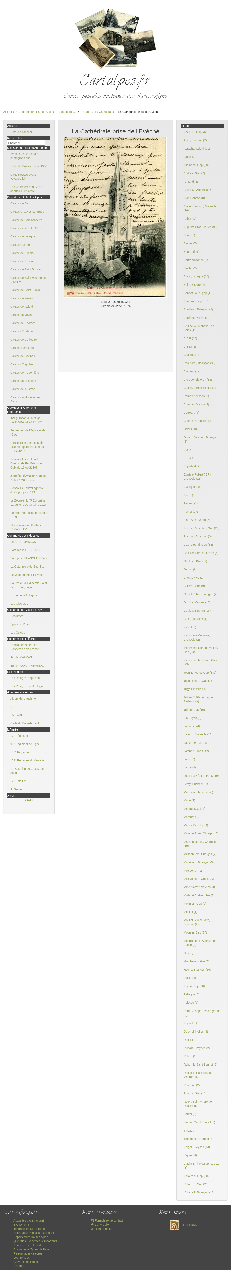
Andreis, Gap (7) (194, 173)
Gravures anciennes (26, 1261)
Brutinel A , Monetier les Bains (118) (199, 328)
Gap (86, 111)
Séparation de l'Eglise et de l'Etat (27, 432)
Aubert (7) (190, 218)
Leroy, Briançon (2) (196, 784)
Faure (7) (190, 495)
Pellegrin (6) (191, 994)
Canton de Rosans (22, 261)
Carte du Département (24, 723)
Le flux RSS (182, 1224)
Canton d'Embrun (21, 331)
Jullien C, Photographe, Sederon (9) (199, 699)
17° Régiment (19, 735)
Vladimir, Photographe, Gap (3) (201, 1165)
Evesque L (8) (193, 487)
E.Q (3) (188, 458)
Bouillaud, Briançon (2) (198, 309)
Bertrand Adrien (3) (196, 260)
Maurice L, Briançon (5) (199, 862)
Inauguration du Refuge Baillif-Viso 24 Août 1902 (26, 420)
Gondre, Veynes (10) (197, 602)
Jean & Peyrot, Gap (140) (200, 672)
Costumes (16, 616)
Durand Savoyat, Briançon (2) (200, 439)
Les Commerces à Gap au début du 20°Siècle (27, 189)
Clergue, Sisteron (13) (198, 379)
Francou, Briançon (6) (198, 536)
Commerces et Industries (29, 1245)
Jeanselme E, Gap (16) (198, 680)
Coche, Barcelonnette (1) (200, 387)
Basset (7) (190, 243)
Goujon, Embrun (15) (197, 610)
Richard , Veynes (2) (197, 1048)
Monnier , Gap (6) (195, 903)
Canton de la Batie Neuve (26, 228)
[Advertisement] (115, 339)
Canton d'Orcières (22, 347)
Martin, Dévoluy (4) (196, 825)
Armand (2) (191, 181)
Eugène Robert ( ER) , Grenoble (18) (198, 476)
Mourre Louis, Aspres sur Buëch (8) (200, 943)
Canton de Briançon (23, 380)
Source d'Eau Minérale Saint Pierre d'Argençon (28, 585)
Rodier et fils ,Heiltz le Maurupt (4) (198, 1075)
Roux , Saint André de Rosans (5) (198, 1103)
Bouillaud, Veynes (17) (198, 317)
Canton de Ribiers (22, 253)
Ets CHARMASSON (23, 541)
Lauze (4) (190, 767)
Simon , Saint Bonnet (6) (199, 1122)
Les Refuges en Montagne (27, 686)
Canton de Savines (22, 356)
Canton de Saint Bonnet (25, 269)
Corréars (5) (191, 412)
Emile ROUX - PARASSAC (27, 665)
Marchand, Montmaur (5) (199, 792)
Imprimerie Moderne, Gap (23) (200, 662)
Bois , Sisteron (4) (195, 284)
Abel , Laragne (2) (195, 140)
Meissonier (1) (193, 870)
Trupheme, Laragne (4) (198, 1138)
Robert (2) (190, 1056)
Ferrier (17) (191, 511)
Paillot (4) (190, 978)
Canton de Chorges (22, 323)
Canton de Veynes (22, 314)
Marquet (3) (191, 817)
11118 (29, 799)
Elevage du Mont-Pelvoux (26, 574)
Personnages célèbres (27, 1253)
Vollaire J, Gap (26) (196, 1184)
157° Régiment (20, 752)
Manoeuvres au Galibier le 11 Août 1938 (27, 527)
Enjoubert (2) (192, 466)
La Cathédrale (104, 111)
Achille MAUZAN (21, 657)
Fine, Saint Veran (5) (197, 520)
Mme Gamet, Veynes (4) (199, 887)
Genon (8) (190, 569)
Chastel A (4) (192, 354)
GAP (13, 706)
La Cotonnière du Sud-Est (27, 566)
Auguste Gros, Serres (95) (200, 227)
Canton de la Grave (22, 389)
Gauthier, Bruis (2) (195, 561)
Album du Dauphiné (23, 698)
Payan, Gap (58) (194, 986)
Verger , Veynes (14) (197, 1147)
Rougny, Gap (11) (195, 1093)
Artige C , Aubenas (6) (198, 189)
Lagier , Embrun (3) (196, 742)
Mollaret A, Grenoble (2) (199, 895)
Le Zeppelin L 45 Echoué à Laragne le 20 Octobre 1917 (28, 502)
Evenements (21, 1224)
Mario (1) (189, 800)
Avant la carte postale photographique (24, 156)
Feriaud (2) (191, 503)
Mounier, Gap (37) (195, 932)
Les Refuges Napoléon (25, 678)
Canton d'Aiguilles (22, 364)
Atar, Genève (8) (194, 198)
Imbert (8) (190, 627)
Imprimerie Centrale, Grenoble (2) (197, 637)
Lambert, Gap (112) (196, 751)
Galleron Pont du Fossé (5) (201, 553)
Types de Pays (19, 624)
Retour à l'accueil (21, 132)
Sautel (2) (190, 1114)
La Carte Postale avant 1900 (28, 166)
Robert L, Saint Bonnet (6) (200, 1064)
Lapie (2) (189, 759)
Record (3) (190, 1039)
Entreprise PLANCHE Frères (28, 558)
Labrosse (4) (192, 726)
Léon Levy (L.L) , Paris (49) (201, 775)
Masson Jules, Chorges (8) (201, 833)
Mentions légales (101, 1228)
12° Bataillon (18, 781)
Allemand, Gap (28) (196, 165)
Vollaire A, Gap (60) (196, 1176)
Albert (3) (190, 156)
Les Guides (17, 632)
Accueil (7, 111)
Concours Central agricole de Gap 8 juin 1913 (27, 490)
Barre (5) (189, 235)
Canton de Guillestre (23, 339)
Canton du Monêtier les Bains (25, 399)
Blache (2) (190, 268)
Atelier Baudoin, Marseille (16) (200, 208)
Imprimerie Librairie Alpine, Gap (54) (201, 650)
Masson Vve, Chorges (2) (200, 854)
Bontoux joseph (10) (196, 301)
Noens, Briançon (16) (197, 969)
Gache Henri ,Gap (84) (198, 544)
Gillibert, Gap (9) (194, 586)
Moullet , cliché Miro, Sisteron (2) (197, 922)
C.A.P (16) (190, 338)
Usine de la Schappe (23, 595)
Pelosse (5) (191, 1002)
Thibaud (189, 1130)
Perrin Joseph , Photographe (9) (202, 1013)
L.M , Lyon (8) (192, 718)
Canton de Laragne (22, 236)
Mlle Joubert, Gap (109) (199, 879)
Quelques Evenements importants (35, 1241)
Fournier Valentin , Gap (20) (201, 528)
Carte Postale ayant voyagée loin (23, 176)
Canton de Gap (68, 111)
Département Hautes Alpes (36, 111)
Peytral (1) (190, 1023)
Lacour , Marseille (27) (198, 734)
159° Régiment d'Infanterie (27, 760)
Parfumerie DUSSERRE (25, 550)
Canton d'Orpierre (21, 244)
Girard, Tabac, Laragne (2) (201, 594)
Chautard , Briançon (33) (199, 363)
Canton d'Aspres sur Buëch (27, 211)
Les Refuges (21, 1257)
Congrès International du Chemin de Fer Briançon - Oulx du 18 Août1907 (26, 463)
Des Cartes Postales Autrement (33, 1233)
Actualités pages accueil (28, 1220)
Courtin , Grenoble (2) (198, 421)
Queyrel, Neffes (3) (196, 1031)
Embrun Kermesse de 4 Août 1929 (28, 515)
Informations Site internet (29, 1228)
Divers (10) (191, 429)
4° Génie (16, 789)
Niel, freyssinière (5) (196, 961)
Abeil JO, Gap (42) (196, 132)
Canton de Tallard (21, 306)
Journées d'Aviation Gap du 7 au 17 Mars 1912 (28, 478)
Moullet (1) (190, 912)
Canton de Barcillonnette (26, 220)
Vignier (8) (190, 1155)
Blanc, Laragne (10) (196, 276)
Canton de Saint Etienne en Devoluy (28, 279)
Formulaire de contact (106, 1220)
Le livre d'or (100, 1224)
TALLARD (16, 715)
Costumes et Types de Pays (31, 1249)
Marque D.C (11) (194, 808)
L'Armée (18, 1266)
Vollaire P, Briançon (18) (199, 1192)
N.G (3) (188, 953)
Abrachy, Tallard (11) (197, 148)
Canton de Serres (21, 298)
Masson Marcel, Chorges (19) (200, 843)
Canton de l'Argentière (24, 372)
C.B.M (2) (190, 346)
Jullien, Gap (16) (194, 709)
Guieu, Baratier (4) (195, 619)
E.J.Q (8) (189, 449)
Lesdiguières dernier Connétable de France (24, 647)
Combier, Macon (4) (196, 404)
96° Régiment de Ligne (25, 744)
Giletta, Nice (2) (194, 577)
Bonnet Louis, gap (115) (199, 293)
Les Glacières (19, 603)
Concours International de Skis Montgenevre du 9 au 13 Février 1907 (27, 447)
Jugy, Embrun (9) (195, 689)
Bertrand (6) (191, 251)
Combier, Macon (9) (196, 396)
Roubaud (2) (192, 1085)
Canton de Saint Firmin (25, 290)
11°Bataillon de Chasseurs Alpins (27, 770)
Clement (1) (191, 371)
